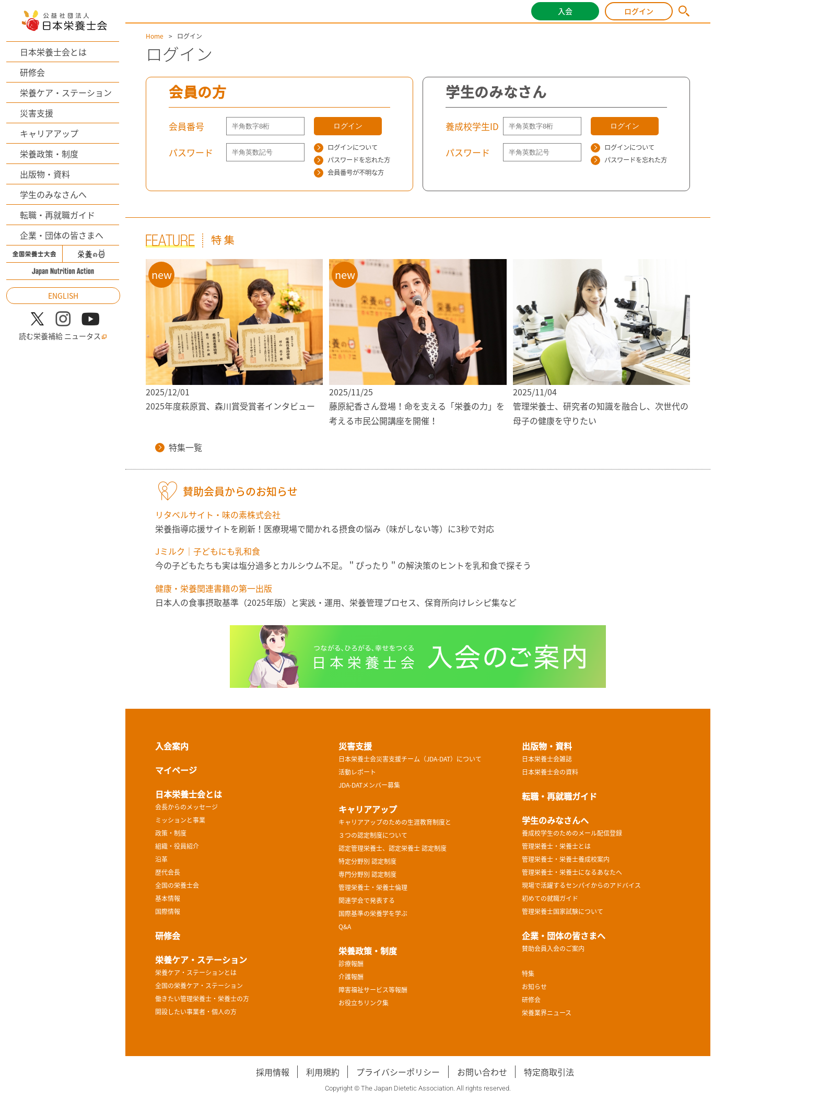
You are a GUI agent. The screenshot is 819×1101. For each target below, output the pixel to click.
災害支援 (36, 113)
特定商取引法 (549, 1071)
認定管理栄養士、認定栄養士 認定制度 (392, 848)
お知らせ (534, 986)
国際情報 (167, 911)
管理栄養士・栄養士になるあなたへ (572, 872)
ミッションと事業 (180, 820)
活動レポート (357, 772)
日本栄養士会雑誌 (547, 759)
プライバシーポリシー (398, 1071)
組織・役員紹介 (177, 846)
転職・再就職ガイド (57, 214)
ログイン (638, 11)
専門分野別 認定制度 (367, 874)
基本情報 (167, 898)
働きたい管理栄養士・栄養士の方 (202, 998)
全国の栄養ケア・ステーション (199, 985)
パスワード (191, 152)
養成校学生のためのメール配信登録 (572, 833)
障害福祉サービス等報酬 (372, 989)
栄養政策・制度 (49, 153)
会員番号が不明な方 (349, 172)
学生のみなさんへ (53, 194)
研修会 (32, 72)
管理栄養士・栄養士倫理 (372, 887)
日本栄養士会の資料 (550, 772)
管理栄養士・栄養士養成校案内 (566, 859)
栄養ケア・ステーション (66, 92)
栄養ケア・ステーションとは (196, 972)
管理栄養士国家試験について (562, 911)
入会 (565, 11)
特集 (528, 973)
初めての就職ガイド (550, 898)
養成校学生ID (472, 126)
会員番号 (186, 126)
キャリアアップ (49, 133)
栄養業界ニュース (546, 1012)
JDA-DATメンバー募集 (369, 785)
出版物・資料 (45, 174)
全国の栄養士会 (177, 885)
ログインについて (346, 147)
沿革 (161, 859)
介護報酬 (351, 976)
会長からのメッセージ (186, 807)
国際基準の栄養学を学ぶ (372, 913)
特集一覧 (178, 447)
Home (154, 36)
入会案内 (172, 746)
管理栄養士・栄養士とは (556, 846)
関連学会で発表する (366, 900)
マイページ (176, 770)
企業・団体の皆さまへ (61, 235)
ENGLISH (63, 295)
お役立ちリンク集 (363, 1003)
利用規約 (323, 1071)
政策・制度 (170, 833)
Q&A (344, 926)
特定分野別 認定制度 (367, 861)
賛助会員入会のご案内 (553, 948)
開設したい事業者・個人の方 (196, 1011)
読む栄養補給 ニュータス (63, 336)
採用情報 (272, 1071)
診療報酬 (351, 963)
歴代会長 (167, 872)
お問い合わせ (482, 1071)
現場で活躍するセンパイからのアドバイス (581, 885)
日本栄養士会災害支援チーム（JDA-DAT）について (410, 759)
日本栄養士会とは (53, 51)
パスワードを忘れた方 (352, 160)
